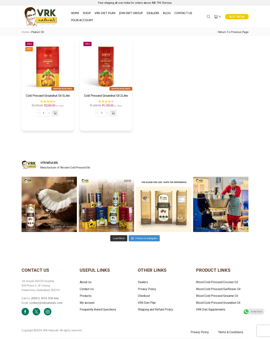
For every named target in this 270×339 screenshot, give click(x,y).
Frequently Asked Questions (98, 309)
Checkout (144, 296)
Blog (167, 13)
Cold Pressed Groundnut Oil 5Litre (48, 95)
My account (87, 303)
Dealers (153, 13)
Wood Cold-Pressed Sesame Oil (217, 296)
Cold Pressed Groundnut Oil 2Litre (106, 95)
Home (75, 13)
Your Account (82, 20)
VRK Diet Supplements (210, 309)
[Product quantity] (43, 113)
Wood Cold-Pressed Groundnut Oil (218, 303)
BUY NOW (236, 17)
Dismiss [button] (167, 2)
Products (86, 296)
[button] (55, 113)
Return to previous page (233, 32)
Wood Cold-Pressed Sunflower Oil (218, 289)
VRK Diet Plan (104, 13)
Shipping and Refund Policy (155, 309)
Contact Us (183, 13)
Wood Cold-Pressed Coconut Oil (217, 282)
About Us (86, 282)
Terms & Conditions (230, 332)
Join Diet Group (131, 13)
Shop (87, 13)
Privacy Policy (147, 289)
